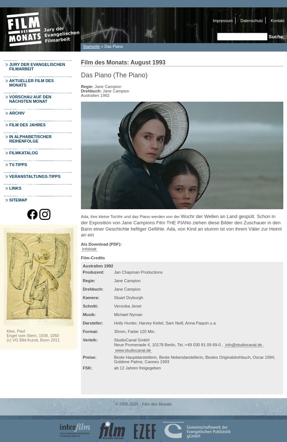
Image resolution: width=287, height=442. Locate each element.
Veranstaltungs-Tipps (35, 176)
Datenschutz (252, 20)
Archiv (17, 113)
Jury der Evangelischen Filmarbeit (37, 66)
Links (15, 188)
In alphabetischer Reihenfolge (30, 138)
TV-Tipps (18, 164)
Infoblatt (89, 249)
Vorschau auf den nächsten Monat (30, 99)
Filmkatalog (23, 153)
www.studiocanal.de (133, 350)
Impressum (223, 20)
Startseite (91, 46)
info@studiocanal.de (243, 345)
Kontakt (277, 20)
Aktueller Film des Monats (31, 82)
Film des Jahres (27, 125)
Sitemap (18, 200)
